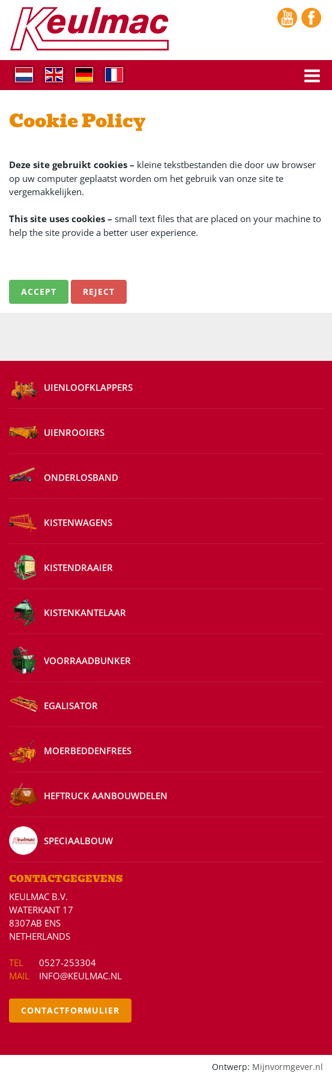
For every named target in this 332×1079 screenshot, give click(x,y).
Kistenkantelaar (85, 612)
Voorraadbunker (87, 660)
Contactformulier (70, 1010)
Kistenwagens (78, 522)
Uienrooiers (74, 432)
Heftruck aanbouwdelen (106, 796)
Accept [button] (38, 291)
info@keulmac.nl (80, 976)
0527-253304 (67, 963)
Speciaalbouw (78, 841)
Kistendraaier (78, 567)
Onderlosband (81, 477)
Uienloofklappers (88, 387)
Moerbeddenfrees (87, 751)
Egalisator (71, 706)
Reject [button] (99, 291)
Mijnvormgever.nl (287, 1067)
